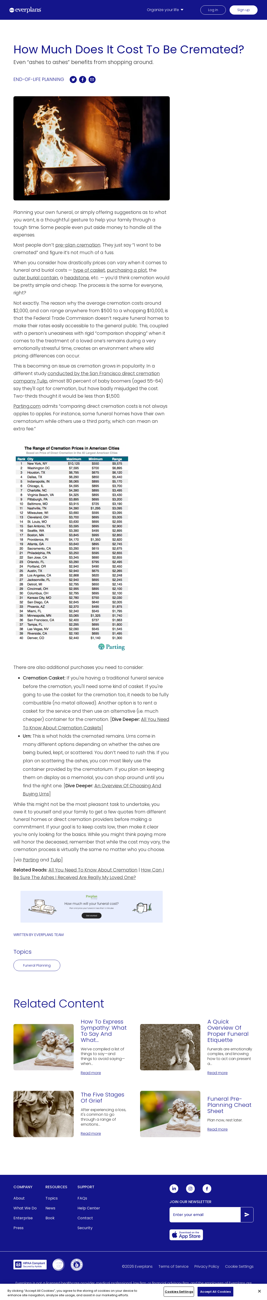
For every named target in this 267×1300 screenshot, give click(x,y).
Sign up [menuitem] (243, 10)
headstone (76, 278)
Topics (51, 1198)
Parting (31, 860)
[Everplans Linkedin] (174, 1192)
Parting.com (27, 406)
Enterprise (23, 1218)
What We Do (25, 1208)
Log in (213, 10)
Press (18, 1228)
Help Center (88, 1208)
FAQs (82, 1198)
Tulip (55, 860)
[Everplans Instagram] (190, 1192)
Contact (85, 1218)
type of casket (89, 270)
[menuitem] (166, 10)
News (50, 1208)
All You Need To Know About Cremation (93, 870)
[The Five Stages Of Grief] (70, 1114)
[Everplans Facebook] (206, 1192)
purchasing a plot (127, 270)
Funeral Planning (37, 965)
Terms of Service (173, 1266)
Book (50, 1218)
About (19, 1198)
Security (85, 1228)
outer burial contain (35, 278)
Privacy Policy (206, 1266)
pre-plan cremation (78, 245)
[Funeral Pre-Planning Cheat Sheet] (197, 1114)
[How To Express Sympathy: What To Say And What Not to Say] (70, 1047)
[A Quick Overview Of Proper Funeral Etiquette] (197, 1047)
